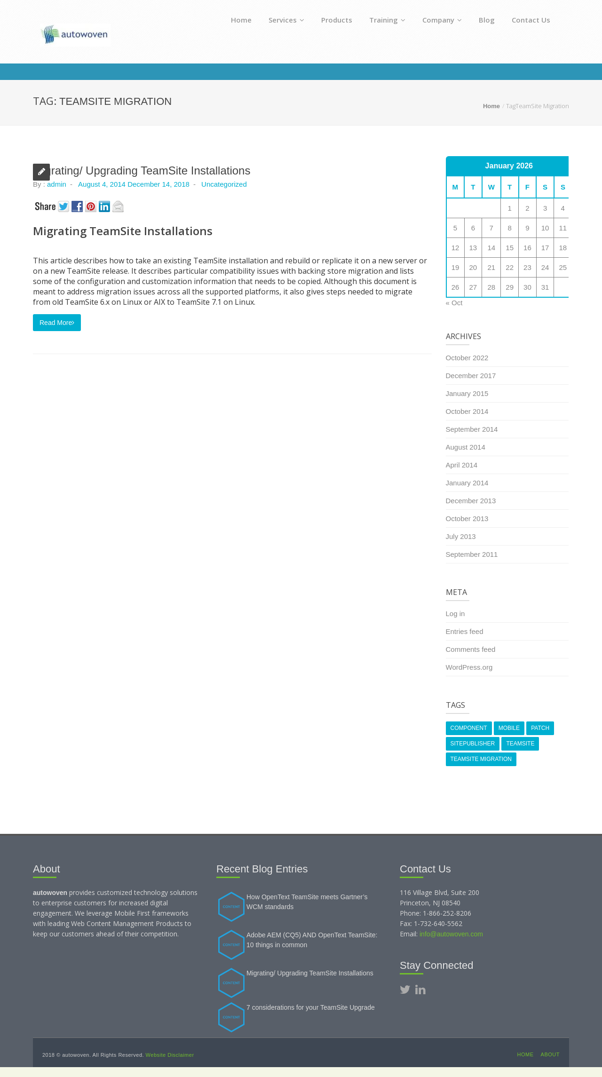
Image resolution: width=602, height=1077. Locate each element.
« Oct (454, 303)
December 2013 (471, 501)
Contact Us (531, 19)
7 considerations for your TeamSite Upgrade (310, 1007)
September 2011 (472, 554)
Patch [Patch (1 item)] (540, 728)
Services (286, 19)
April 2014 (462, 465)
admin (56, 184)
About (550, 1054)
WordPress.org (469, 667)
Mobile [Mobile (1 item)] (509, 728)
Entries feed (464, 631)
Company (442, 19)
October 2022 (467, 358)
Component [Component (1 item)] (469, 728)
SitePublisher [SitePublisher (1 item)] (473, 743)
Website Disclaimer (170, 1055)
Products (336, 19)
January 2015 (467, 393)
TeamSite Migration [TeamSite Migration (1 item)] (481, 759)
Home (241, 19)
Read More (57, 322)
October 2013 (467, 519)
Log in (455, 614)
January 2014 (467, 483)
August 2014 (465, 447)
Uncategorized (224, 184)
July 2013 (461, 536)
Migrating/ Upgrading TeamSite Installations (141, 170)
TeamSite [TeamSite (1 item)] (520, 743)
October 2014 (467, 411)
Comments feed (471, 649)
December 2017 (471, 376)
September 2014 (472, 429)
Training (387, 19)
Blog (487, 19)
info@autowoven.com (451, 934)
